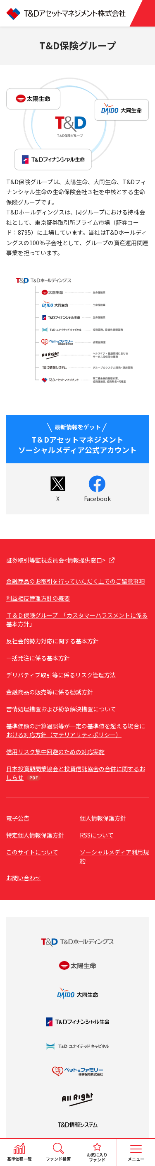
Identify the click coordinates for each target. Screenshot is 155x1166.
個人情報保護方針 (103, 818)
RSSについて (97, 835)
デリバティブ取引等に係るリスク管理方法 (61, 675)
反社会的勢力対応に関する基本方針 (52, 641)
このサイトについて (32, 852)
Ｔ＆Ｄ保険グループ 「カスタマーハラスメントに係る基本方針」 (77, 619)
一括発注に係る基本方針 (38, 658)
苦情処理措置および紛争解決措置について (61, 709)
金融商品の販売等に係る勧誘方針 (49, 692)
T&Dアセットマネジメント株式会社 (77, 13)
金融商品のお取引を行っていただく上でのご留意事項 (75, 581)
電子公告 (17, 818)
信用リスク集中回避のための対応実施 (55, 751)
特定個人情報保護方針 (35, 835)
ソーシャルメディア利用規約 (114, 856)
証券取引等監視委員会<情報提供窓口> (55, 560)
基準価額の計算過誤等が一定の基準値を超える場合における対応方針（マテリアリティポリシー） (75, 730)
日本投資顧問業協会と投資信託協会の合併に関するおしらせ (75, 772)
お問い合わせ (23, 878)
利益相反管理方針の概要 (38, 598)
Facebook (97, 498)
